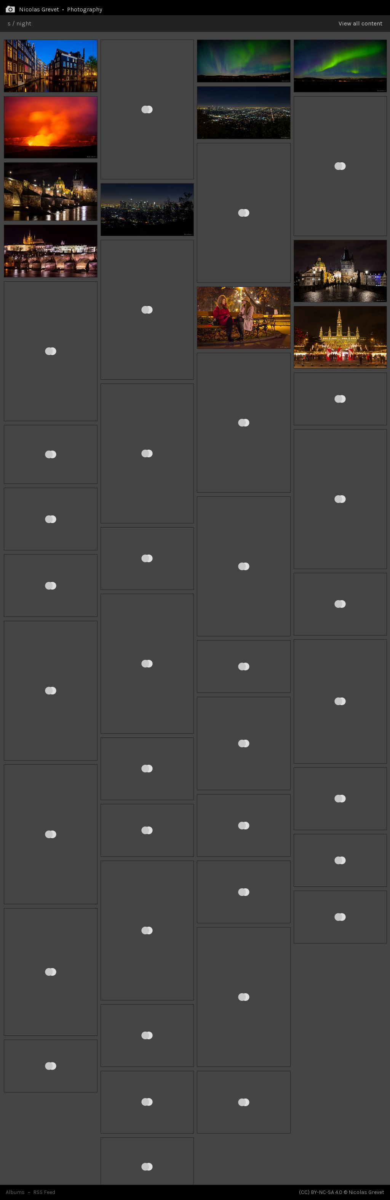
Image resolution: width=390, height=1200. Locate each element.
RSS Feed (44, 1192)
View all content (360, 23)
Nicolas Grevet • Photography (60, 9)
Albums (15, 1192)
